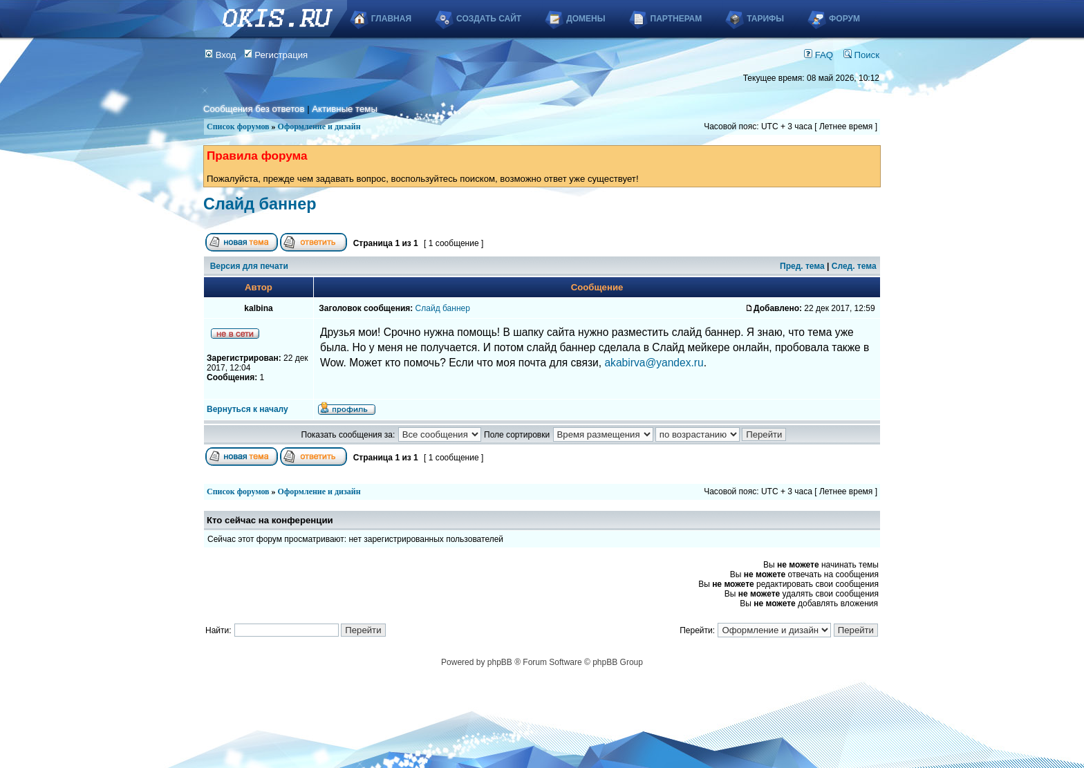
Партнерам (676, 19)
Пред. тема (802, 266)
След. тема (854, 266)
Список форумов (238, 126)
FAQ (818, 55)
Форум (844, 19)
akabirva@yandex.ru (653, 362)
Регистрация (276, 55)
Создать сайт (488, 19)
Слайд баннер (260, 204)
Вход (220, 55)
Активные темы (344, 109)
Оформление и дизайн (319, 126)
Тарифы (765, 19)
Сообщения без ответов (253, 109)
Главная (391, 19)
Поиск (861, 55)
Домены (585, 19)
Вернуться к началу (247, 409)
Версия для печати (249, 266)
